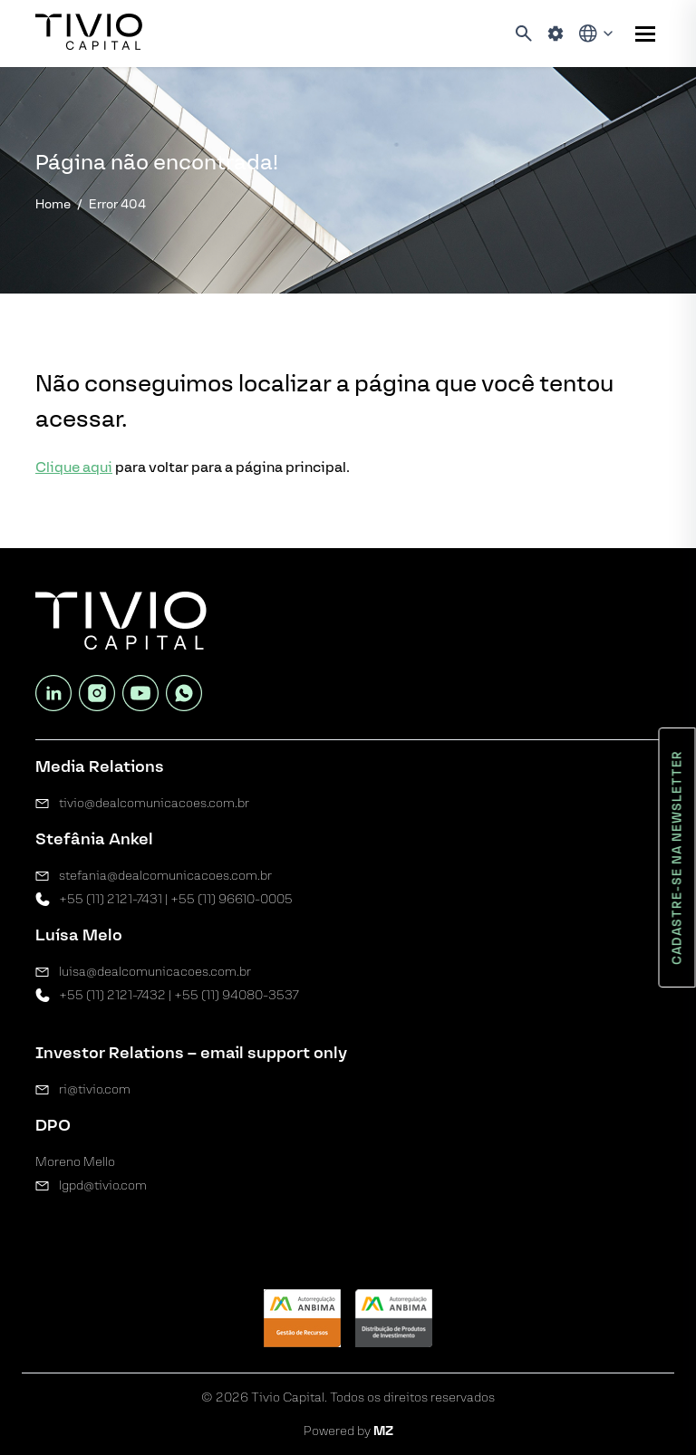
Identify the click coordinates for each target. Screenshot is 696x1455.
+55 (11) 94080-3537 (236, 995)
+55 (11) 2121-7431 (110, 899)
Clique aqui (73, 467)
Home (53, 204)
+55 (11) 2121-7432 (112, 995)
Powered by (348, 1431)
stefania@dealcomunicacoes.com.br (165, 875)
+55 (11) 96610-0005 (231, 899)
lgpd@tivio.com (103, 1185)
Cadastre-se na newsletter (677, 857)
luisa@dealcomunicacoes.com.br (155, 971)
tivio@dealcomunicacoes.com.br (154, 803)
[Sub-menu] (645, 34)
